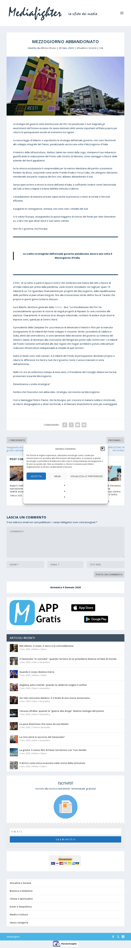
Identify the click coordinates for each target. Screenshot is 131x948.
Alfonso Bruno (48, 48)
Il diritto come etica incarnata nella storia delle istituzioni (52, 763)
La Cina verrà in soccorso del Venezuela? (42, 737)
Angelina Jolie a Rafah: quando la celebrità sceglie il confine (53, 684)
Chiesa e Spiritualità (41, 727)
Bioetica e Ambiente (21, 890)
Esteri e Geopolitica (41, 662)
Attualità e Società (86, 48)
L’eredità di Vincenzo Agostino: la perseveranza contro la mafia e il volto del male (108, 491)
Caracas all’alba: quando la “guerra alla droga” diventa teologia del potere (61, 710)
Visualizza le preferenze (87, 476)
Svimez (58, 307)
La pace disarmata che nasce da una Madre (43, 724)
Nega (57, 476)
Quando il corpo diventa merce (36, 671)
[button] (103, 449)
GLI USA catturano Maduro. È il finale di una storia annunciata (54, 697)
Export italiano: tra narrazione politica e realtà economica (22, 488)
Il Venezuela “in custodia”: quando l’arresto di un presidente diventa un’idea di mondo (68, 658)
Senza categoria (19, 922)
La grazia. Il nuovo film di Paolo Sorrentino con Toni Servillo (52, 750)
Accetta (36, 476)
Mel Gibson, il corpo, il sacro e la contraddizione (46, 645)
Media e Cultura (39, 649)
